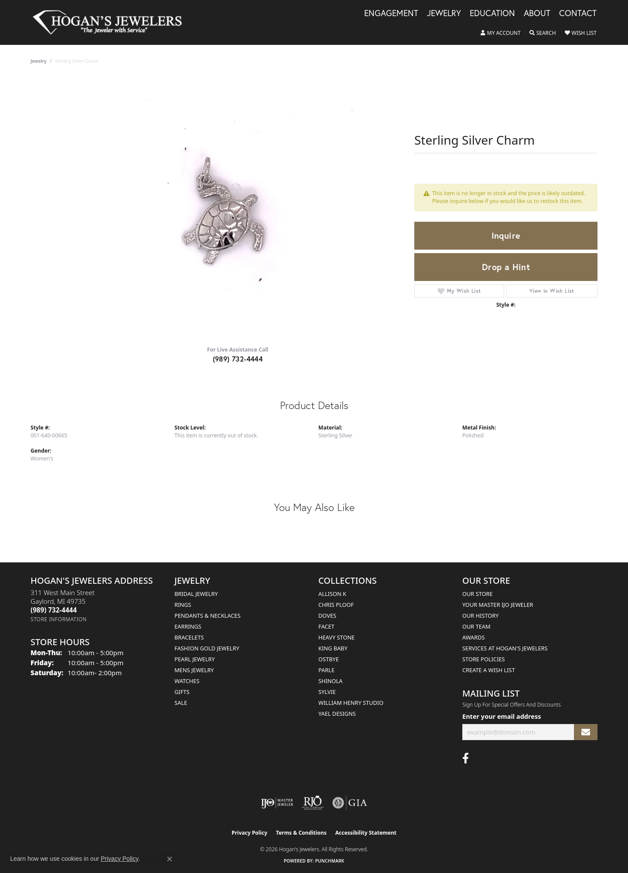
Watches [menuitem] (186, 681)
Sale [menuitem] (180, 703)
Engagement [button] (391, 13)
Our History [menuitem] (480, 615)
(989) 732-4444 (238, 358)
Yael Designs (337, 713)
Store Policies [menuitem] (483, 659)
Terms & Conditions (301, 832)
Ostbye (328, 659)
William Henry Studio (350, 703)
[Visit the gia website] (349, 803)
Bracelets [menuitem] (189, 637)
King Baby (333, 648)
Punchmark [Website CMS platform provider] (330, 861)
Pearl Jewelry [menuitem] (194, 659)
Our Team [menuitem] (476, 626)
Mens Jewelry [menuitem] (194, 670)
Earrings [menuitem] (187, 626)
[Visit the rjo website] (313, 803)
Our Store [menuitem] (477, 594)
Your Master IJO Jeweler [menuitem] (497, 605)
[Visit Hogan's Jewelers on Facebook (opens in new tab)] (465, 758)
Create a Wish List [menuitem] (488, 670)
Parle (326, 670)
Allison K (332, 594)
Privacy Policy (249, 832)
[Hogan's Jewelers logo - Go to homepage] (111, 22)
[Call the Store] (54, 610)
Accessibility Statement (365, 832)
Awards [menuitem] (473, 637)
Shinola (330, 681)
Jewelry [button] (444, 13)
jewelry (39, 61)
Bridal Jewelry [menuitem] (196, 594)
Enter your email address (501, 716)
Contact (578, 13)
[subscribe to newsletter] (585, 732)
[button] (501, 33)
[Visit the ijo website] (277, 803)
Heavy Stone (336, 637)
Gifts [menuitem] (181, 692)
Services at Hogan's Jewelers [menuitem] (505, 648)
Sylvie (327, 692)
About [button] (537, 13)
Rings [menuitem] (182, 605)
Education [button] (492, 13)
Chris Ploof (336, 605)
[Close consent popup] (169, 859)
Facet (326, 626)
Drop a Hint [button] (506, 267)
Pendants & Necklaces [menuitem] (207, 615)
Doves (327, 615)
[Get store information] (59, 619)
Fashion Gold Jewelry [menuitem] (206, 648)
